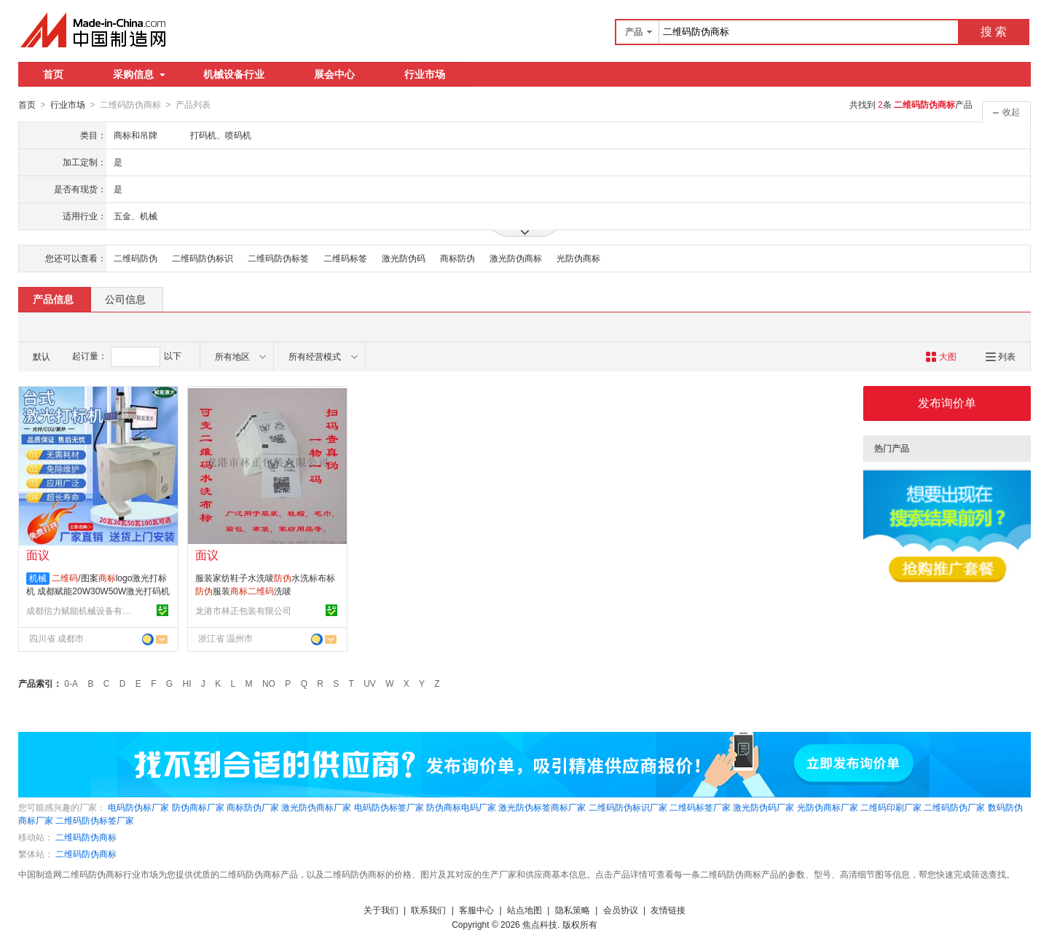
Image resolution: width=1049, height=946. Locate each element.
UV (370, 683)
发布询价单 (947, 402)
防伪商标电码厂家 (461, 807)
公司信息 (125, 298)
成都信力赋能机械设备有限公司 (80, 610)
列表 (1000, 356)
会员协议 (620, 909)
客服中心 (476, 909)
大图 (941, 356)
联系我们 (428, 909)
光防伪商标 (578, 258)
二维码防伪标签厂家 (94, 820)
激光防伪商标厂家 (316, 807)
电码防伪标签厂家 (389, 807)
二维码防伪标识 (202, 258)
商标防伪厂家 (253, 807)
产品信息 (53, 298)
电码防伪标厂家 (138, 807)
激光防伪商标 (516, 258)
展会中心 (334, 74)
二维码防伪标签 (278, 258)
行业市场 (424, 74)
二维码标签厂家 (700, 807)
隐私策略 (572, 909)
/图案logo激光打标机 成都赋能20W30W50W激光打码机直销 (98, 590)
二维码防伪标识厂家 (628, 807)
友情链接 (668, 909)
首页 (53, 74)
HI (187, 683)
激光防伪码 (403, 258)
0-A (71, 683)
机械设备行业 (233, 74)
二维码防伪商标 (86, 837)
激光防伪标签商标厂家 (542, 807)
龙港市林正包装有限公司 (243, 610)
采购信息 (139, 74)
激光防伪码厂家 (763, 807)
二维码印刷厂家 (891, 807)
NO (268, 683)
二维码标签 (345, 258)
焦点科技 (539, 924)
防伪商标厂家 (198, 807)
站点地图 (524, 909)
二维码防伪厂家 (954, 807)
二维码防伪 (135, 258)
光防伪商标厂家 (827, 807)
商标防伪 (457, 258)
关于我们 (381, 909)
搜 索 (994, 31)
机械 (38, 577)
